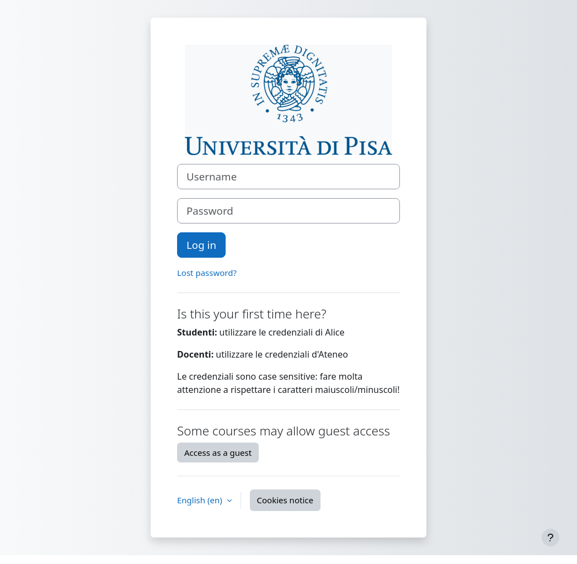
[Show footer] (550, 537)
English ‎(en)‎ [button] (201, 500)
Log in (201, 245)
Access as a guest (218, 452)
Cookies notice (285, 500)
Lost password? (207, 272)
